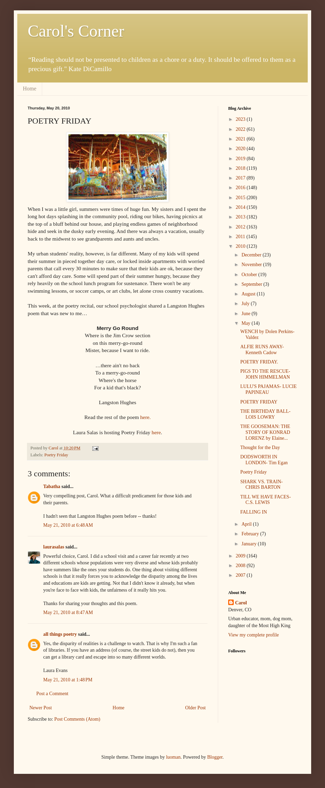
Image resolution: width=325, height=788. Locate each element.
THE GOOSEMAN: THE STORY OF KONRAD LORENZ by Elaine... (265, 432)
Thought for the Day (260, 447)
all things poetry (60, 634)
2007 (241, 575)
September (252, 284)
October (249, 274)
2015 (241, 197)
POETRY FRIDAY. (259, 361)
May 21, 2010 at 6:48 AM (68, 525)
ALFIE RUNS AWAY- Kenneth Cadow (262, 349)
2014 (241, 207)
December (251, 254)
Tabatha (51, 486)
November (252, 264)
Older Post (195, 707)
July (246, 303)
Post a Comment (52, 693)
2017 (241, 178)
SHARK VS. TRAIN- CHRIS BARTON (261, 484)
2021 (241, 139)
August (249, 293)
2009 (241, 555)
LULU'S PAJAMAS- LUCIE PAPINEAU (268, 389)
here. (145, 417)
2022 (241, 129)
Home (29, 88)
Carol (241, 602)
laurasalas (53, 546)
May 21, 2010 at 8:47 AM (68, 612)
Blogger (214, 757)
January (249, 543)
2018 (241, 168)
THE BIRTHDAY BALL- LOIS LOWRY (265, 414)
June (246, 313)
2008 (241, 565)
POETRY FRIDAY (259, 402)
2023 (241, 119)
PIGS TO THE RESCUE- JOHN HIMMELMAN (265, 374)
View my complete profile (253, 635)
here (156, 432)
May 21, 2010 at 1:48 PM (67, 679)
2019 (241, 158)
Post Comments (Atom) (77, 719)
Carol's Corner (76, 31)
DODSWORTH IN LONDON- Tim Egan (264, 459)
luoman (173, 757)
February (250, 533)
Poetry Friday (56, 455)
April (247, 524)
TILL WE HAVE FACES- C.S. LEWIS (265, 499)
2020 (241, 148)
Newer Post (40, 707)
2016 (241, 187)
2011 (241, 236)
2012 (241, 227)
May (246, 323)
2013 (241, 217)
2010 (241, 246)
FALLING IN (253, 512)
